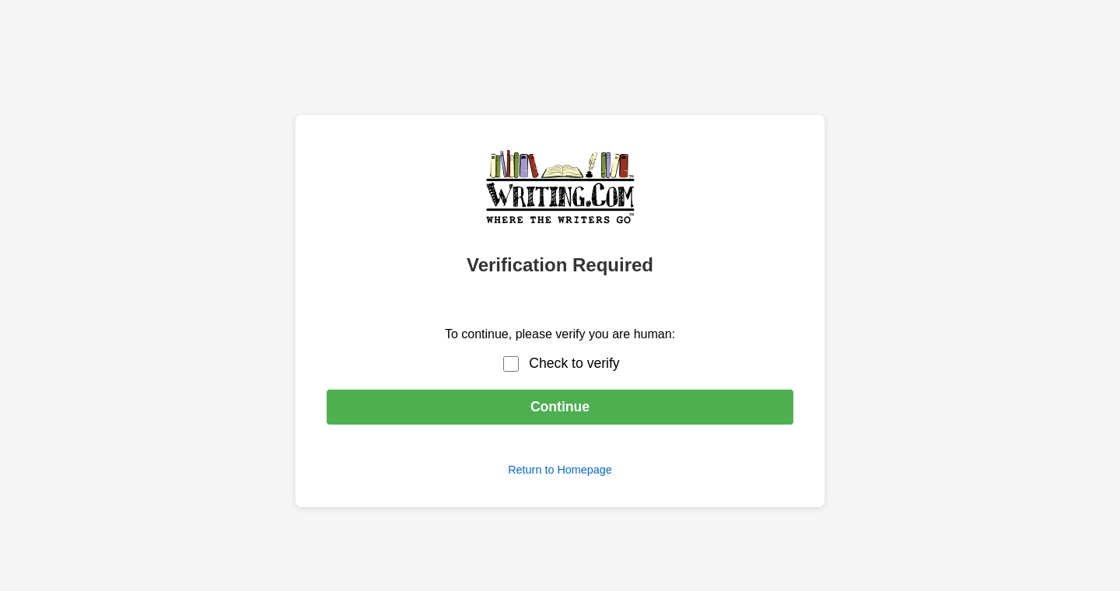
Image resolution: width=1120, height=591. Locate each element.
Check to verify (574, 363)
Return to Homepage (560, 469)
